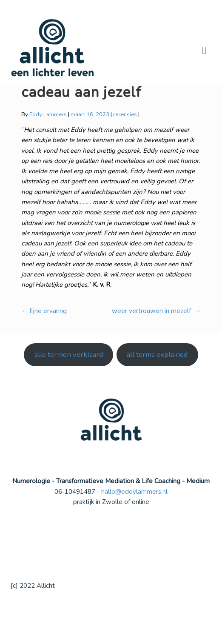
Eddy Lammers (48, 114)
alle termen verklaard (68, 354)
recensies (125, 114)
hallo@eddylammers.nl (134, 491)
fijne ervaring (44, 311)
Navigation (204, 50)
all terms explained (157, 354)
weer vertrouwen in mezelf (156, 311)
